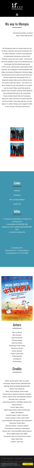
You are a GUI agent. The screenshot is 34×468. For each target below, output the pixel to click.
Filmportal (17, 191)
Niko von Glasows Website (17, 200)
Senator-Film (17, 204)
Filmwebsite (17, 195)
